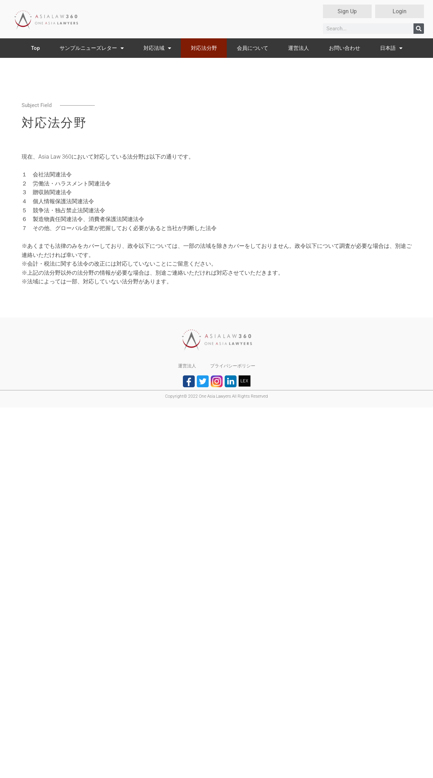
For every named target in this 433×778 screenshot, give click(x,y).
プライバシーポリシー (232, 365)
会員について (252, 48)
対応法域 (157, 48)
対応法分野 (204, 48)
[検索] (418, 28)
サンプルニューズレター (92, 48)
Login (400, 11)
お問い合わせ (344, 48)
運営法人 (298, 48)
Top (35, 48)
